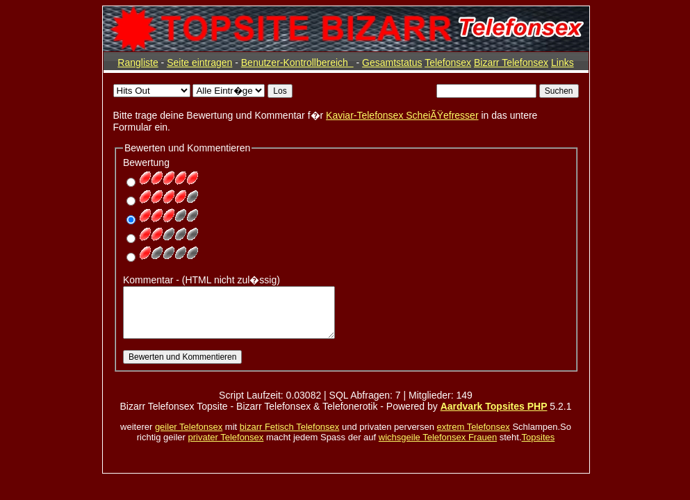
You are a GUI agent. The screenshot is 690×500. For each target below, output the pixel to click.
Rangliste (137, 62)
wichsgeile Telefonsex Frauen (438, 437)
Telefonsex (448, 62)
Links (562, 62)
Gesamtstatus (392, 62)
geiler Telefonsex (188, 427)
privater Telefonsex (225, 437)
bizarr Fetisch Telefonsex (290, 427)
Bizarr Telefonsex (511, 62)
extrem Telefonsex (473, 427)
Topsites (538, 437)
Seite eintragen (199, 62)
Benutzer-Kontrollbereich (297, 62)
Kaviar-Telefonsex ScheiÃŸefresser (402, 115)
